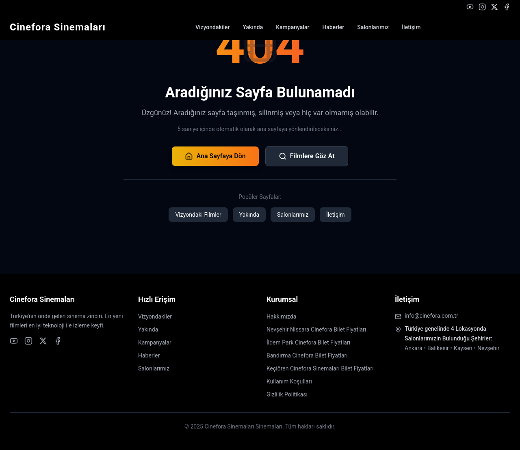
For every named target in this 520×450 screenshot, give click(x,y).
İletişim (411, 27)
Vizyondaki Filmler (198, 214)
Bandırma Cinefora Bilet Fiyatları (307, 355)
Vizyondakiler (212, 27)
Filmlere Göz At (307, 156)
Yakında (253, 27)
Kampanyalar (292, 27)
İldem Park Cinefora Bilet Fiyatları (308, 342)
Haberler (333, 27)
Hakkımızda (281, 316)
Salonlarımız (373, 27)
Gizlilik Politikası (287, 394)
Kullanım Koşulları (289, 381)
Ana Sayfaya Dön (215, 156)
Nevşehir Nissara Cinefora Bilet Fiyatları (316, 329)
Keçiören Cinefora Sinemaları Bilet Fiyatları (320, 368)
